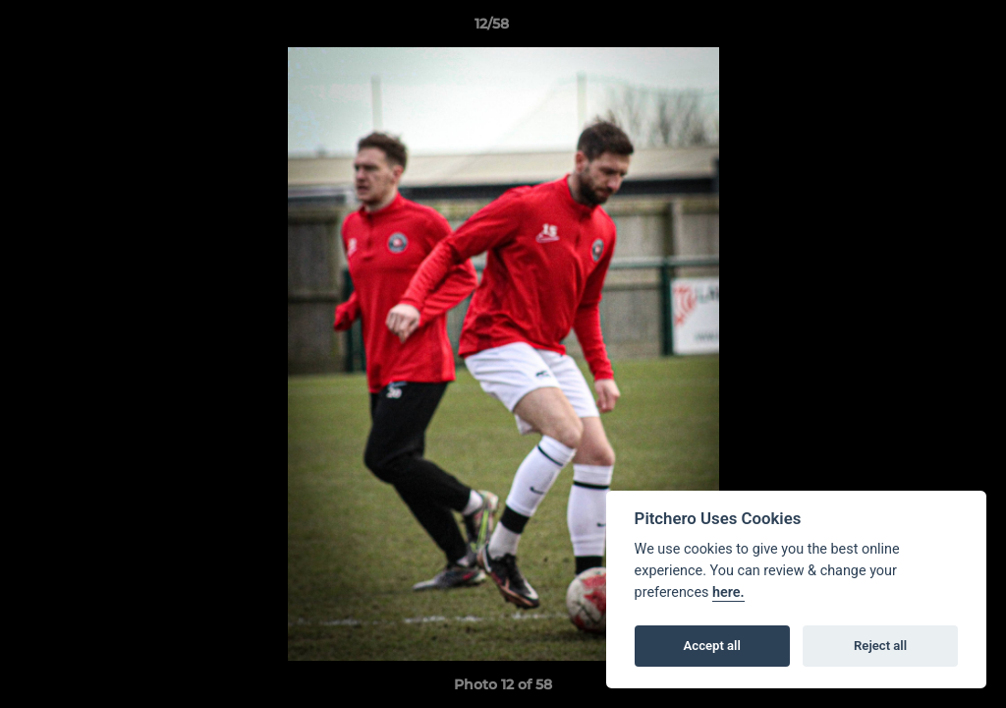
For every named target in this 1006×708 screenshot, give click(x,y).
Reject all (880, 645)
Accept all (712, 645)
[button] (923, 28)
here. (728, 592)
